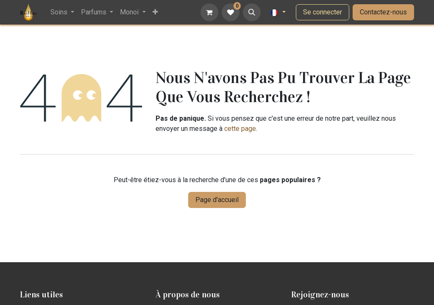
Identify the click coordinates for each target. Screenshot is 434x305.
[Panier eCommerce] (209, 12)
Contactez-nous (383, 12)
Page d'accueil (217, 200)
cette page (240, 129)
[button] (252, 12)
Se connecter (322, 12)
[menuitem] (62, 12)
